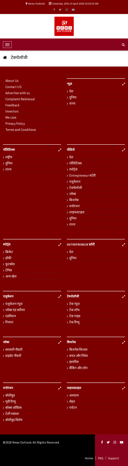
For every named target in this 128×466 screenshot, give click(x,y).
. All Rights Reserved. (45, 442)
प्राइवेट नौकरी (13, 355)
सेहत (72, 401)
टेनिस (8, 270)
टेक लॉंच (74, 310)
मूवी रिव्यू (10, 401)
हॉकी (8, 258)
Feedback (12, 105)
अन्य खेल (11, 276)
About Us (12, 81)
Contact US (13, 87)
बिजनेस (74, 200)
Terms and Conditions (20, 130)
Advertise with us (17, 93)
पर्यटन (73, 407)
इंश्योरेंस (74, 362)
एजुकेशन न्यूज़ (14, 304)
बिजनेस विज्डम (78, 349)
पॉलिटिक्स (75, 163)
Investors (12, 111)
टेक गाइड (74, 316)
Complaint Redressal (20, 99)
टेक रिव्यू (74, 322)
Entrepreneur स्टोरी (82, 175)
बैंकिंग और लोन (78, 368)
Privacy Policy (15, 123)
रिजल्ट (9, 322)
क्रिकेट (9, 252)
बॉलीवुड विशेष (13, 420)
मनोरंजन (74, 206)
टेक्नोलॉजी (19, 57)
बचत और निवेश (78, 355)
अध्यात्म (74, 395)
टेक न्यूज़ (74, 304)
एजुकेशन (74, 181)
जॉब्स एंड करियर (15, 310)
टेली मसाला (12, 414)
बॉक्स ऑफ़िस (13, 407)
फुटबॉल (10, 264)
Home (89, 458)
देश (71, 91)
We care (10, 117)
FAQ (100, 458)
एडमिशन (10, 316)
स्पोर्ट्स (73, 169)
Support (113, 458)
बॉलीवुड (10, 395)
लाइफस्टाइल (76, 212)
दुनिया (72, 97)
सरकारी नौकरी (13, 349)
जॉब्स (72, 194)
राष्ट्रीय (8, 157)
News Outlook (21, 442)
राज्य (72, 103)
